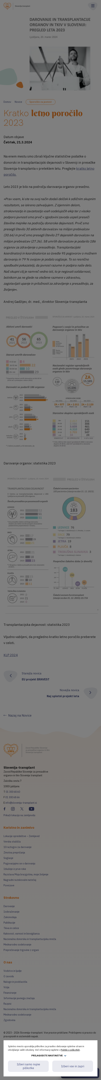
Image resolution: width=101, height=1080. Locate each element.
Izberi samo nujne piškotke (28, 1066)
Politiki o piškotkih (70, 1049)
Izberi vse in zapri (72, 1066)
